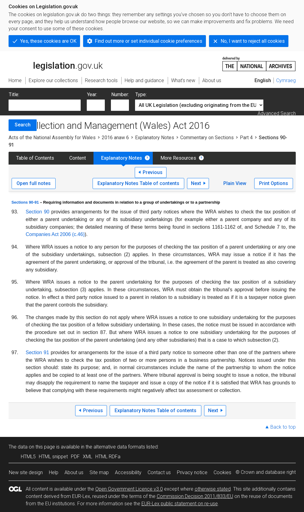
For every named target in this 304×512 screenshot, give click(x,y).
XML (87, 456)
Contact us (159, 472)
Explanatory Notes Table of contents (138, 183)
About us (73, 472)
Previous (153, 172)
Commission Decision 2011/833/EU (195, 496)
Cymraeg (286, 80)
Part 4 (246, 137)
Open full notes (33, 183)
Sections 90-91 (25, 202)
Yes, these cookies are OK (48, 41)
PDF (75, 456)
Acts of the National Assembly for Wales (52, 137)
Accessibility (128, 472)
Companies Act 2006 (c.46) (55, 234)
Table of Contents (35, 158)
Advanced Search (277, 113)
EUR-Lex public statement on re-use (179, 504)
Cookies (222, 472)
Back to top (283, 427)
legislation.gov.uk (56, 63)
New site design (26, 472)
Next (196, 183)
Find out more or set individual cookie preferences (148, 41)
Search (23, 125)
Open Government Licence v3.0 (129, 489)
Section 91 (37, 352)
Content (77, 158)
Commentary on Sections (207, 137)
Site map (99, 472)
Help (53, 472)
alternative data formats (119, 447)
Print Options (273, 183)
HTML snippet (53, 456)
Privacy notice (192, 472)
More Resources (178, 158)
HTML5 (28, 456)
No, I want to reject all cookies (253, 41)
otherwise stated (213, 489)
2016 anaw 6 (115, 137)
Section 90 (37, 211)
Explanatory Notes (154, 137)
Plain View (234, 183)
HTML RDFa (107, 456)
